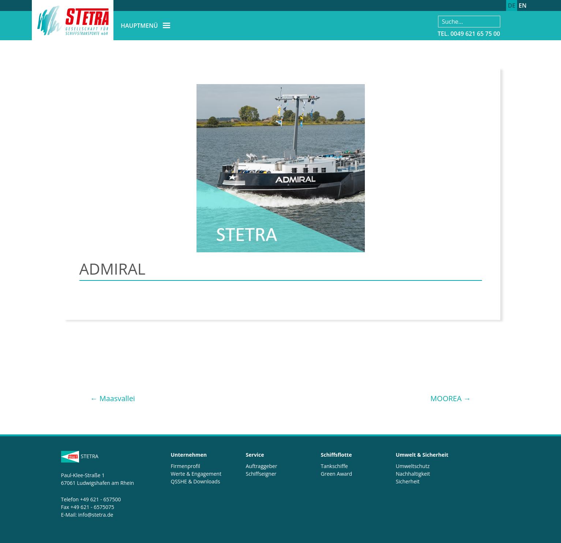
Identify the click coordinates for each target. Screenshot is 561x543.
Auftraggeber (261, 466)
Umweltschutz (413, 466)
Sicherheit (408, 481)
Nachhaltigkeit (413, 473)
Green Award (336, 473)
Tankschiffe (334, 466)
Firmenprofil (185, 466)
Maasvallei (112, 398)
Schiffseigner (261, 473)
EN (522, 5)
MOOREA (450, 398)
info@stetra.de (95, 514)
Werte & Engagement (196, 473)
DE (512, 5)
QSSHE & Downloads (195, 481)
